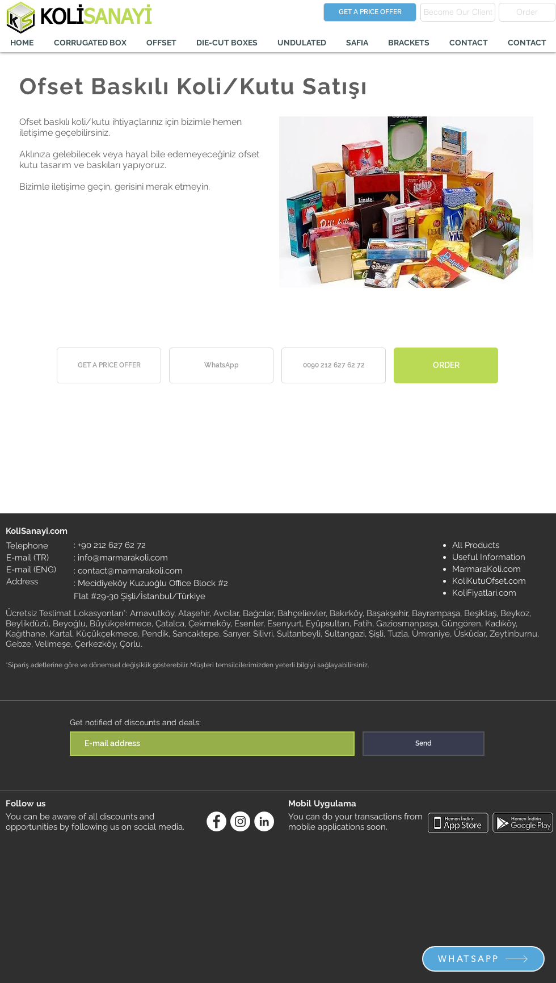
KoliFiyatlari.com (484, 593)
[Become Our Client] (457, 12)
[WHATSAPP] (483, 959)
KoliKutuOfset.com (489, 581)
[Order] (527, 12)
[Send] (424, 743)
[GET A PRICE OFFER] (369, 12)
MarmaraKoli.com (486, 569)
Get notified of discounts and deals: (135, 722)
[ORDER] (446, 365)
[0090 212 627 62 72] (333, 365)
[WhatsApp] (221, 365)
